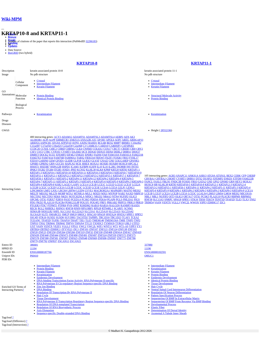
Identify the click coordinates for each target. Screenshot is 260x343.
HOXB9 (113, 163)
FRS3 (126, 157)
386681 (34, 244)
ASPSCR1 (45, 142)
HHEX (85, 163)
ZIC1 (76, 229)
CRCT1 (116, 148)
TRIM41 (50, 223)
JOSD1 (66, 169)
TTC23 (88, 223)
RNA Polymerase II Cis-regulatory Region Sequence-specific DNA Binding (77, 283)
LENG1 (130, 187)
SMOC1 (81, 214)
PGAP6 (111, 199)
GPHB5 (34, 163)
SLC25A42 (127, 211)
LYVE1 (89, 190)
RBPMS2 (246, 196)
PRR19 (139, 202)
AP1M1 (101, 139)
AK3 (132, 137)
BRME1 (126, 142)
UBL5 (128, 223)
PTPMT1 (52, 205)
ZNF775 (121, 238)
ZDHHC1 (55, 229)
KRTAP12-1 (50, 175)
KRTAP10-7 (121, 172)
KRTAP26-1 (36, 178)
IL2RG (112, 166)
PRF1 (103, 202)
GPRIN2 (43, 163)
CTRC (47, 151)
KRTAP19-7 (133, 175)
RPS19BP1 (87, 208)
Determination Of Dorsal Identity (169, 310)
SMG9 (73, 214)
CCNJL (45, 148)
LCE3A (61, 187)
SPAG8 (101, 214)
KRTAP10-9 (134, 172)
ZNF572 (121, 235)
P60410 (34, 255)
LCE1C (101, 184)
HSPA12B (55, 166)
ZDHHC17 (213, 202)
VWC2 (82, 226)
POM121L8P (72, 202)
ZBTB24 (34, 229)
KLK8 (99, 169)
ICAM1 (75, 166)
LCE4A (104, 187)
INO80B (121, 166)
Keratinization (44, 114)
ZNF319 (80, 232)
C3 (84, 145)
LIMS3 (211, 193)
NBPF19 (138, 193)
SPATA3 (121, 214)
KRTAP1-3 (36, 172)
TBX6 (202, 199)
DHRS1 (127, 151)
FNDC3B (176, 181)
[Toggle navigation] (2, 29)
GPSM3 (224, 181)
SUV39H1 (70, 217)
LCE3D (87, 187)
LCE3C (78, 187)
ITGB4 (49, 169)
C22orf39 (68, 145)
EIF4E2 (71, 154)
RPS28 (97, 208)
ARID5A (35, 142)
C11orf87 (35, 145)
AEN (126, 137)
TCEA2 (135, 217)
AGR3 (171, 175)
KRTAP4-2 (102, 178)
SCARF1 (119, 208)
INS (128, 166)
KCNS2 (81, 169)
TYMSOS (109, 223)
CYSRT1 (66, 151)
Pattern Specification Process (166, 295)
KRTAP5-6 (100, 181)
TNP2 (137, 220)
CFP (243, 175)
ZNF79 (34, 241)
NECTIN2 (35, 196)
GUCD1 (59, 163)
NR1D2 (98, 196)
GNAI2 (104, 160)
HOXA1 (94, 163)
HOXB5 (104, 163)
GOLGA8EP (121, 160)
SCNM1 (128, 208)
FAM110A (113, 154)
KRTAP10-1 (49, 172)
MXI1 (104, 193)
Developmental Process (163, 304)
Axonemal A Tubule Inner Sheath (169, 313)
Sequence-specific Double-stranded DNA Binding (63, 313)
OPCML (34, 199)
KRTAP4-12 (89, 178)
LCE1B (93, 184)
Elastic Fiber (157, 307)
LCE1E (119, 184)
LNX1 (54, 190)
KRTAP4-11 (75, 178)
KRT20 (115, 169)
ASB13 (202, 175)
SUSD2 (51, 217)
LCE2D (52, 187)
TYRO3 (119, 223)
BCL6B (102, 142)
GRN (52, 163)
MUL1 (88, 193)
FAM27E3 (35, 157)
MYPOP (112, 193)
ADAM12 (66, 137)
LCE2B (34, 187)
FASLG (158, 181)
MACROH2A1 (102, 190)
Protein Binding (45, 95)
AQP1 (118, 139)
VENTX (48, 226)
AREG (125, 139)
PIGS (137, 199)
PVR (69, 205)
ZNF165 (132, 229)
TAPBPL (93, 217)
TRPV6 (70, 223)
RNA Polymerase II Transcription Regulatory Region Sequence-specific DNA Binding (83, 301)
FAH (104, 154)
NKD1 (64, 196)
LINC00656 (36, 190)
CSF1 (33, 151)
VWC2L (91, 226)
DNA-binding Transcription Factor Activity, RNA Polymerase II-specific (75, 280)
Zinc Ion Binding (46, 286)
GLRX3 (86, 160)
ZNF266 (70, 232)
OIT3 (171, 196)
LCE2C (43, 187)
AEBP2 (119, 137)
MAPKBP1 (117, 190)
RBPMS (235, 196)
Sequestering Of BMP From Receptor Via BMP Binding (181, 301)
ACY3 (57, 137)
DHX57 (136, 151)
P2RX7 (51, 199)
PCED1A (76, 199)
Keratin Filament (46, 86)
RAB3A (104, 205)
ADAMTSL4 (107, 137)
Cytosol (41, 80)
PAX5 (67, 199)
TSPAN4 (79, 223)
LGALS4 (202, 193)
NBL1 (155, 196)
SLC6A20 (35, 214)
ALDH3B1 (36, 139)
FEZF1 (109, 157)
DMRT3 (34, 154)
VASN (39, 226)
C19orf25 (57, 145)
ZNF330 (98, 232)
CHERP (251, 175)
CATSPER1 (127, 145)
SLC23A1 (89, 211)
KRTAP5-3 (75, 181)
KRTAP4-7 (36, 181)
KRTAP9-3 (137, 181)
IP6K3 (33, 169)
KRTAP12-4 (239, 184)
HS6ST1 (34, 166)
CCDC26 (35, 148)
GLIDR (69, 160)
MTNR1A (79, 193)
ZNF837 (52, 241)
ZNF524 (102, 235)
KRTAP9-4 (36, 184)
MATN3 (128, 190)
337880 (148, 244)
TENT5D (220, 199)
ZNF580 (44, 238)
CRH (133, 148)
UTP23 (135, 223)
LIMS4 (219, 193)
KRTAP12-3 (78, 175)
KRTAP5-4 (87, 181)
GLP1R (77, 160)
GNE (111, 160)
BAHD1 (92, 142)
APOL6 (110, 139)
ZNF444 (53, 235)
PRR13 (131, 202)
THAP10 (65, 220)
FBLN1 (166, 181)
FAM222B (248, 178)
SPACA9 (92, 214)
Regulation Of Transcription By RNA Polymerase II (64, 292)
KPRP (107, 169)
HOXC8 (123, 163)
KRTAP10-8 (86, 63)
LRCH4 (62, 190)
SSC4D (34, 217)
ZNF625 (73, 238)
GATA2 (202, 181)
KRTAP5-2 (62, 181)
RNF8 (77, 208)
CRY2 (139, 148)
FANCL (148, 181)
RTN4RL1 (107, 208)
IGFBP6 (84, 166)
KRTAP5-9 (112, 181)
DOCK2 (43, 154)
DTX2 (199, 178)
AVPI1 (75, 142)
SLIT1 (44, 214)
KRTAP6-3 (200, 190)
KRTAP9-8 (49, 184)
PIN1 (33, 202)
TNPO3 (34, 223)
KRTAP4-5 (127, 178)
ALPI (45, 139)
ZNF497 (92, 235)
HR (156, 184)
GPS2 (216, 181)
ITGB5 (58, 169)
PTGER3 (35, 205)
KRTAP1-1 (134, 169)
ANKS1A (74, 139)
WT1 (115, 226)
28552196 (166, 130)
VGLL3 (66, 226)
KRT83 (123, 169)
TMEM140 (98, 220)
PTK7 (43, 205)
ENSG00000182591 (155, 252)
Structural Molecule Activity (166, 95)
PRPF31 (122, 202)
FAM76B (59, 157)
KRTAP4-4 (115, 178)
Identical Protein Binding (50, 98)
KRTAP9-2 (125, 181)
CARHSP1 (115, 145)
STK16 (42, 217)
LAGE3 (66, 184)
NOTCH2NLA (76, 196)
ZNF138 (122, 229)
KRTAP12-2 (64, 175)
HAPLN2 (70, 163)
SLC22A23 (78, 211)
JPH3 (73, 169)
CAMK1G (92, 145)
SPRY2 (139, 214)
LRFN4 (71, 190)
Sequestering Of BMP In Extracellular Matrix (175, 298)
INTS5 (135, 166)
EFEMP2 (61, 154)
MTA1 (69, 193)
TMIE (122, 220)
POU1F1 (84, 202)
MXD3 (96, 193)
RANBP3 (126, 205)
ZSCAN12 (63, 241)
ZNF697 (111, 238)
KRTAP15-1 (105, 175)
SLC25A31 (115, 211)
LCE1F (127, 184)
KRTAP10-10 (63, 172)
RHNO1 (60, 208)
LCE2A (136, 184)
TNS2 (42, 223)
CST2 (40, 151)
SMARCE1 (55, 214)
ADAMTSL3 (93, 137)
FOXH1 (186, 181)
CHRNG (70, 148)
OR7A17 (188, 196)
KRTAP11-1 (201, 63)
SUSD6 (60, 217)
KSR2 (58, 184)
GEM (52, 160)
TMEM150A (111, 220)
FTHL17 (133, 157)
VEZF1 (57, 226)
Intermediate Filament (48, 83)
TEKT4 (210, 199)
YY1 (139, 226)
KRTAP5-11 (49, 181)
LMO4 (227, 193)
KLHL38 (91, 169)
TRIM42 (60, 223)
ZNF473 (63, 235)
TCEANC (35, 220)
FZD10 (34, 160)
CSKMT (171, 178)
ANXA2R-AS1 (88, 139)
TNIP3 (129, 220)
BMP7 (117, 142)
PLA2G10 (49, 202)
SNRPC (168, 199)
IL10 (99, 166)
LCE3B (69, 187)
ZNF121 (103, 229)
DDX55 (101, 151)
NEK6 (56, 196)
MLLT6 (53, 193)
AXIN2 (84, 142)
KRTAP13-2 (92, 175)
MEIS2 (137, 190)
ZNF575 (131, 235)
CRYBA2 (160, 178)
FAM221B (137, 154)
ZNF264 (60, 232)
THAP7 (74, 220)
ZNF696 (102, 238)
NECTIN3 (47, 196)
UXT (32, 226)
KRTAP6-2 (188, 190)
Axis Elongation (45, 310)
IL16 (105, 166)
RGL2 (41, 208)
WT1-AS (124, 226)
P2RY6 (59, 199)
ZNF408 (107, 232)
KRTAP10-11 (79, 172)
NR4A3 (107, 196)
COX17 (107, 148)
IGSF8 (92, 166)
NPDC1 (89, 196)
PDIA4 (102, 199)
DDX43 (92, 151)
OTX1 (43, 199)
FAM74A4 (47, 157)
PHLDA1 (128, 199)
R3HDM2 (85, 205)
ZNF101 (83, 229)
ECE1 (52, 154)
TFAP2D (46, 220)
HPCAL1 (133, 163)
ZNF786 (131, 238)
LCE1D (110, 184)
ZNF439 (34, 235)
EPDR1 (89, 154)
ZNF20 (34, 232)
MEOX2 (43, 193)
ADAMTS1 (79, 137)
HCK (78, 163)
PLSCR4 (60, 202)
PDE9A (94, 199)
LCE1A (84, 184)
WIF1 (100, 226)
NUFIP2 (123, 196)
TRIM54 (149, 202)
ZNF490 (73, 235)
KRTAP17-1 (119, 175)
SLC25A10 (102, 211)
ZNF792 (42, 241)
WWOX (194, 202)
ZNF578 (34, 238)
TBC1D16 (104, 217)
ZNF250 (51, 232)
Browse (12, 37)
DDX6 (109, 151)
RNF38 (69, 208)
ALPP (52, 139)
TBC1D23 (115, 217)
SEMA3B (35, 211)
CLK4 (79, 148)
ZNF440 (44, 235)
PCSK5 (86, 199)
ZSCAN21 (75, 241)
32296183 (91, 41)
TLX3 (245, 199)
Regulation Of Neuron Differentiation (171, 292)
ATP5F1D (66, 142)
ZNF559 (111, 235)
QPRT (76, 205)
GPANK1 (134, 160)
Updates (12, 46)
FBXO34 (90, 157)
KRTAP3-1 (50, 178)
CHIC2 (53, 148)
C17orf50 (46, 145)
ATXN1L (221, 175)
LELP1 (122, 187)
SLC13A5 (65, 211)
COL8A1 (98, 148)
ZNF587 (63, 238)
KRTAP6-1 (175, 190)
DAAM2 (76, 151)
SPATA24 (111, 214)
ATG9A (56, 142)
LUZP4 (80, 190)
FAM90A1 (70, 157)
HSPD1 (66, 166)
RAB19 (95, 205)
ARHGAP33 (136, 139)
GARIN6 (43, 160)
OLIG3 (133, 196)
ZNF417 (127, 232)
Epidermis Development (50, 277)
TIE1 (82, 220)
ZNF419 (136, 232)
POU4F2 (94, 202)
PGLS (119, 199)
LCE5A (113, 187)
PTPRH (62, 205)
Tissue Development (47, 298)
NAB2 (121, 193)
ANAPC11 (181, 175)
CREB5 (125, 148)
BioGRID (13, 52)
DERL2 (118, 151)
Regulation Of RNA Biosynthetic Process (59, 307)
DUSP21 (208, 178)
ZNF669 (92, 238)
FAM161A (125, 154)
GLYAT (95, 160)
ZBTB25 (45, 229)
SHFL (56, 211)
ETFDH (237, 178)
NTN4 (115, 196)
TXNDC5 (98, 223)
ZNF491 (82, 235)
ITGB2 (41, 169)
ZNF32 (89, 232)
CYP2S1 (56, 151)
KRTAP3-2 (62, 178)
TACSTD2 (82, 217)
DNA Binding (44, 289)
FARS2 (81, 157)
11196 (147, 248)
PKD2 (39, 202)
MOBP (61, 193)
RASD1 (135, 205)
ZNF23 (42, 232)
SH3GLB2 (46, 211)
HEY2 (238, 181)
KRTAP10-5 (107, 172)
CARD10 (103, 145)
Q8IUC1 (149, 255)
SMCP (65, 214)
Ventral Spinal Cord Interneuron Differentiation (176, 289)
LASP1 (75, 184)
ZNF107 (93, 229)
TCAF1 (126, 217)
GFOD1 (59, 160)
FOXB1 (117, 157)
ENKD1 (79, 154)
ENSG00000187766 (41, 252)
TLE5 (88, 220)
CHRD (61, 148)
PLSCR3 (226, 196)
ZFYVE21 (67, 229)
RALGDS (114, 205)
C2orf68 (77, 145)
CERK (237, 175)
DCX (84, 151)
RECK (33, 208)
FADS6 (98, 154)
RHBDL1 (50, 208)
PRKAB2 (112, 202)
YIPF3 (132, 226)
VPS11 (74, 226)
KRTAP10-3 (93, 172)
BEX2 (110, 142)
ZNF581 (53, 238)
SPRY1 (130, 214)
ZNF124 (112, 229)
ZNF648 (82, 238)
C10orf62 (136, 142)
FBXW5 (100, 157)
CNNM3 (87, 148)
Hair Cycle (42, 295)
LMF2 (47, 190)
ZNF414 (117, 232)
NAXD (129, 193)
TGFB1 (55, 220)
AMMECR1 (62, 139)
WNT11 (107, 226)
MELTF (34, 193)
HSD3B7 (45, 166)
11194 (33, 248)
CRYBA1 (149, 178)
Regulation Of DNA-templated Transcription (60, 304)
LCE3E (96, 187)
